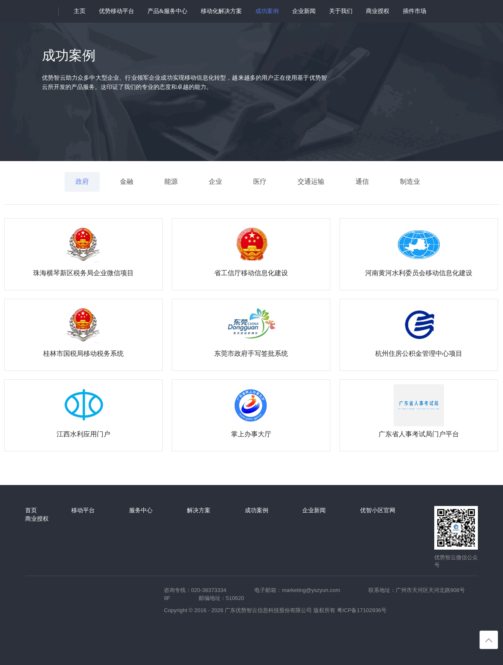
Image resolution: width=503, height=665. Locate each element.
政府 (82, 181)
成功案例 (267, 11)
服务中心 (141, 510)
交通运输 (311, 181)
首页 (31, 510)
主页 (80, 11)
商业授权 (377, 11)
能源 (171, 181)
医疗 (260, 181)
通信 (362, 181)
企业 (215, 181)
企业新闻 (304, 11)
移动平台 (83, 510)
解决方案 (198, 510)
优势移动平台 (116, 11)
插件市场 (414, 11)
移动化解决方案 (221, 11)
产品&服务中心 (167, 11)
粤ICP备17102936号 (362, 610)
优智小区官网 (377, 510)
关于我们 (341, 11)
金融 (126, 181)
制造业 (410, 181)
